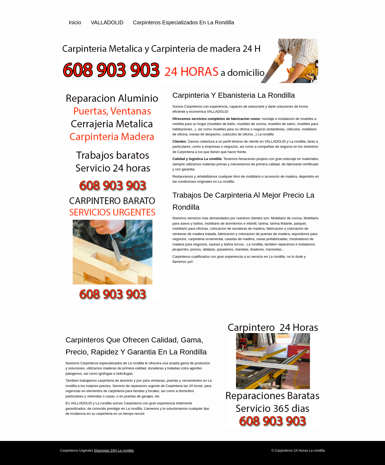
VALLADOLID (107, 22)
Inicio (75, 22)
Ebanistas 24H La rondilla (114, 450)
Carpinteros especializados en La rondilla (183, 22)
